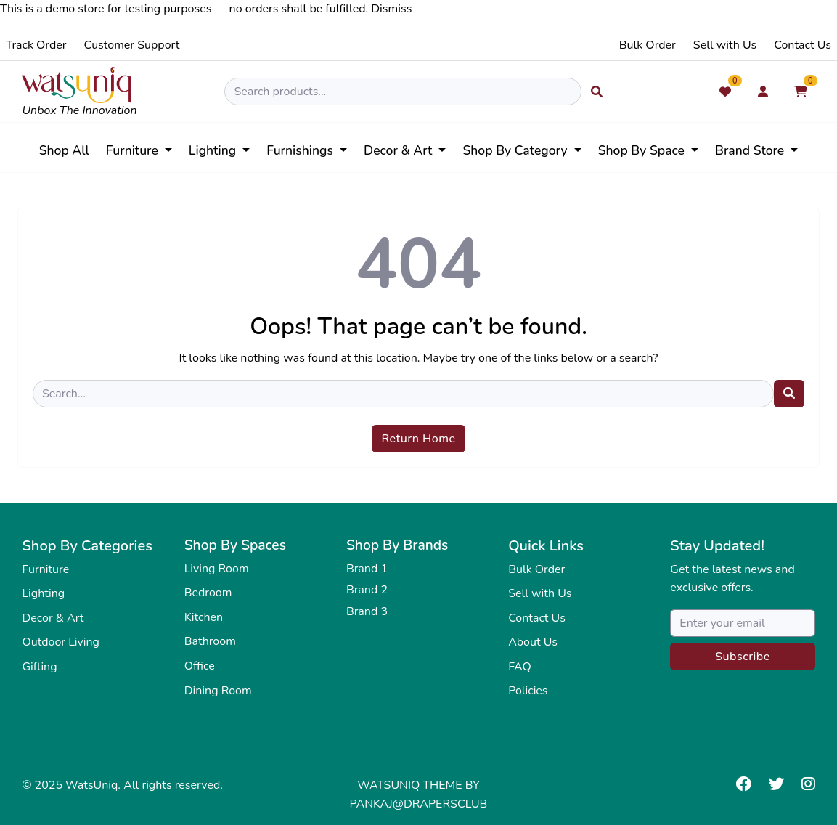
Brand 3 (367, 611)
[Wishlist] (725, 91)
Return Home (418, 439)
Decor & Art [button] (400, 150)
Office (199, 666)
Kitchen (204, 617)
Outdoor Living (60, 642)
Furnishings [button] (301, 150)
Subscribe (742, 657)
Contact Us (802, 45)
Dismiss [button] (391, 9)
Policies (527, 691)
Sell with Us (724, 45)
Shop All (64, 150)
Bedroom (208, 593)
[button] (522, 150)
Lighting (43, 593)
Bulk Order (647, 45)
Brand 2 (367, 590)
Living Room (216, 569)
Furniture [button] (134, 150)
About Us (533, 642)
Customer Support (132, 45)
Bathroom (210, 641)
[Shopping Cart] (800, 91)
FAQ (519, 667)
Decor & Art (52, 618)
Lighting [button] (214, 150)
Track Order (36, 45)
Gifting (39, 667)
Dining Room (218, 691)
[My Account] (762, 91)
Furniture (45, 569)
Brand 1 (367, 569)
